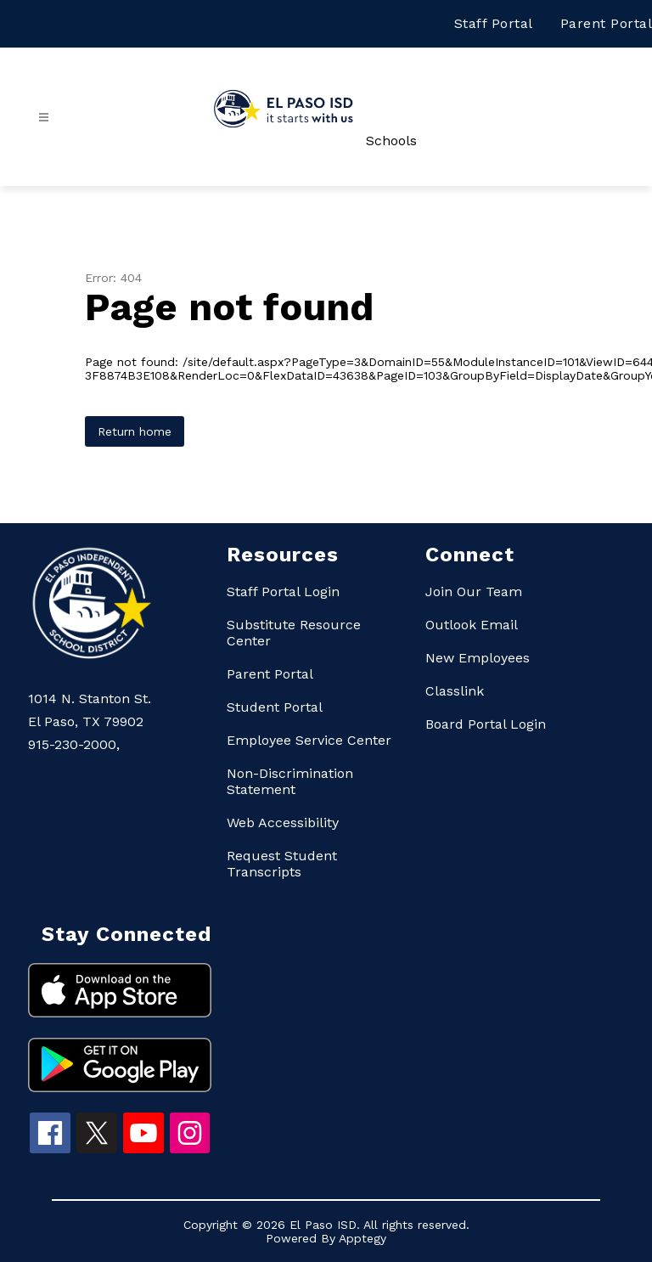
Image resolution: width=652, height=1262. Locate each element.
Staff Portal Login (283, 591)
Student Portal (275, 707)
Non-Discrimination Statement (290, 781)
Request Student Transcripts (282, 864)
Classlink (454, 691)
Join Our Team (473, 591)
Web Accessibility (283, 822)
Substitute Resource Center (294, 633)
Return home (134, 431)
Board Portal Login (485, 724)
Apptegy (362, 1238)
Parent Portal (606, 23)
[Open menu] (43, 117)
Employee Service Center (309, 740)
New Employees (477, 658)
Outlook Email (471, 625)
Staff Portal (493, 23)
